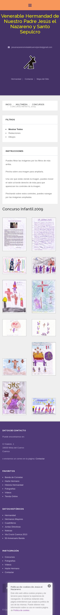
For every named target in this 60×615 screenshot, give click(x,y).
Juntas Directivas (13, 527)
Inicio (8, 104)
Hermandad (16, 79)
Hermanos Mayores (14, 519)
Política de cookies (21, 610)
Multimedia (22, 104)
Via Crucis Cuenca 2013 (16, 534)
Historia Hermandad (14, 485)
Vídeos (8, 492)
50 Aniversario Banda (15, 538)
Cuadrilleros (10, 523)
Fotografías (10, 489)
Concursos (38, 104)
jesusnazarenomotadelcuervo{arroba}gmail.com (32, 47)
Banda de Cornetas (14, 477)
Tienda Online (11, 496)
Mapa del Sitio (43, 79)
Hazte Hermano (12, 481)
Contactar (29, 79)
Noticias (8, 530)
